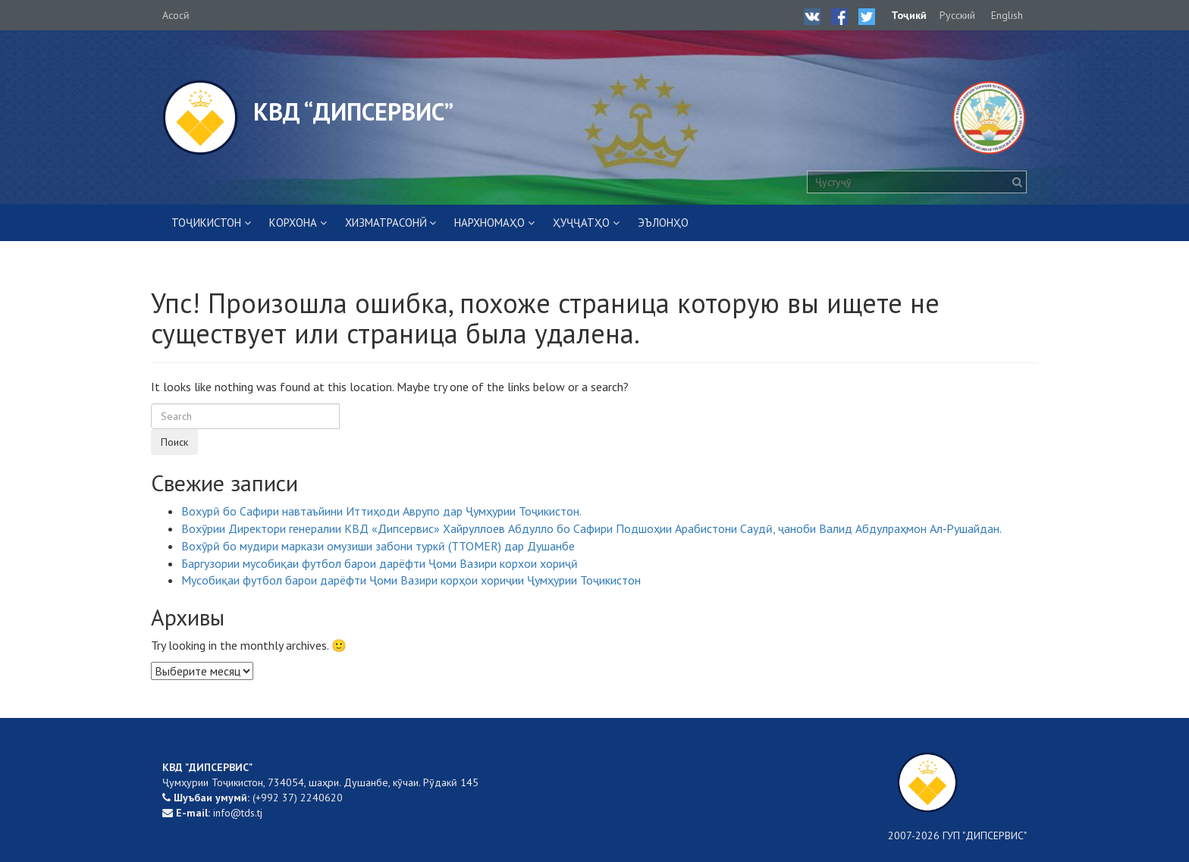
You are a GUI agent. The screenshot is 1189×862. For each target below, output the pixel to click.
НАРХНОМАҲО (489, 222)
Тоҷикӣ (909, 15)
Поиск (174, 442)
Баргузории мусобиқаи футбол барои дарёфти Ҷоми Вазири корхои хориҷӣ (379, 563)
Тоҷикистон (206, 222)
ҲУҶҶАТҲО (581, 222)
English (1007, 15)
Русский (957, 15)
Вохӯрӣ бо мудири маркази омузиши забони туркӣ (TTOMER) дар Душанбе (378, 545)
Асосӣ (176, 15)
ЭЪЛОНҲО (663, 222)
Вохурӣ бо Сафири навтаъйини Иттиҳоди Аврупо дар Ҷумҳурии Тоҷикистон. (381, 511)
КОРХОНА (293, 222)
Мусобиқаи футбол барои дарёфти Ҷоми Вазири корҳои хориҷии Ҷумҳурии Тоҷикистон (411, 580)
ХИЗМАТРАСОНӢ (386, 222)
